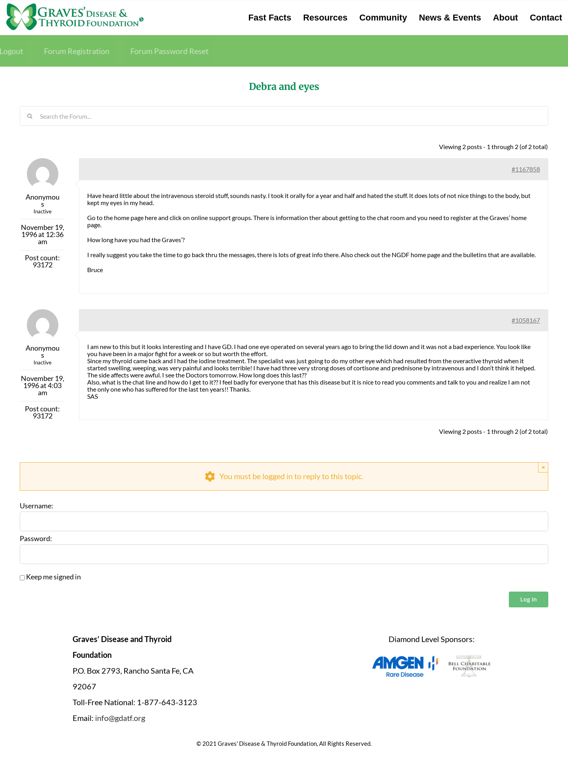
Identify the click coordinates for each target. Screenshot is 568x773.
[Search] (29, 116)
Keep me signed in (53, 577)
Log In (528, 599)
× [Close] (543, 467)
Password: (36, 538)
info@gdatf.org (120, 718)
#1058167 (526, 320)
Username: (36, 506)
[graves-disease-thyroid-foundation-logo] (75, 6)
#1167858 (526, 169)
